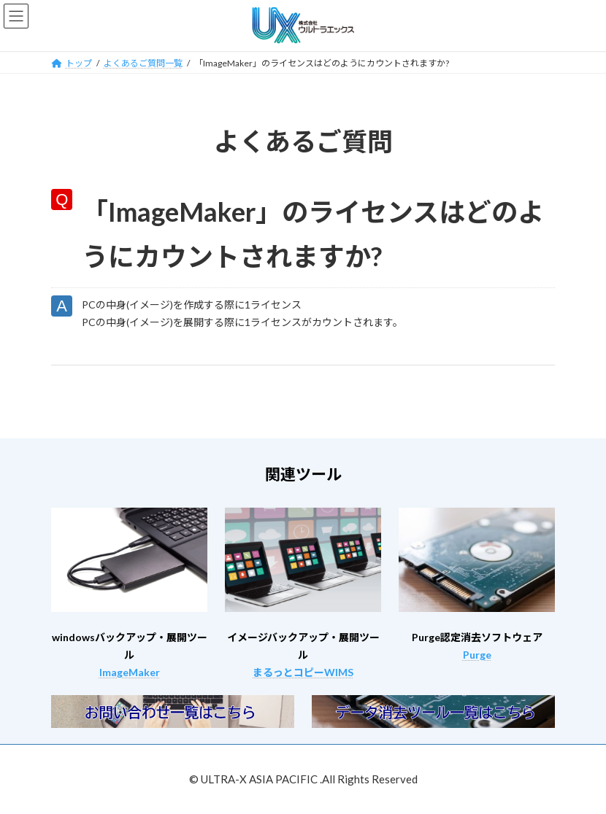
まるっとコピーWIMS (303, 672)
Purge (477, 654)
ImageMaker (129, 672)
